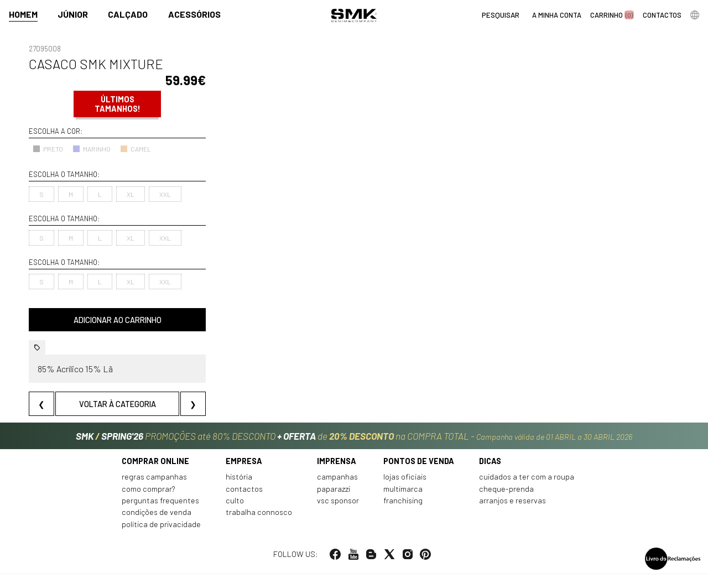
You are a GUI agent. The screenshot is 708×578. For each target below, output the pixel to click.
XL (130, 194)
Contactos (244, 493)
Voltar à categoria (117, 404)
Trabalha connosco (259, 517)
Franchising (403, 506)
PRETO (48, 149)
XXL (165, 194)
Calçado (128, 14)
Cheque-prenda (506, 493)
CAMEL (135, 149)
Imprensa (336, 466)
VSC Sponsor (338, 506)
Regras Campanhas (154, 482)
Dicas (490, 466)
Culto (235, 506)
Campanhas (337, 482)
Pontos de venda (418, 466)
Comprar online (155, 466)
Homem (23, 14)
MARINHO (91, 149)
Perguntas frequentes (160, 506)
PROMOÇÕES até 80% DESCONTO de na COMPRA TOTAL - (354, 436)
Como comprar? (148, 493)
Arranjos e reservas (512, 506)
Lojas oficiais (404, 482)
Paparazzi (333, 493)
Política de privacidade (161, 529)
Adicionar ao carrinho (118, 320)
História (239, 482)
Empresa (244, 466)
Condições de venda (156, 517)
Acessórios (194, 14)
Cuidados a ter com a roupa (526, 482)
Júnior (73, 14)
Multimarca (403, 493)
